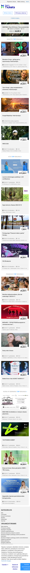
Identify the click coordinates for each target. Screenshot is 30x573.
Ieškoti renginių (15, 18)
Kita (2, 512)
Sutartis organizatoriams (7, 531)
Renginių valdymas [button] (21, 13)
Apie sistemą (4, 526)
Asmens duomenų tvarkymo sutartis (10, 533)
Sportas (3, 521)
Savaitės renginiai (15, 39)
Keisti (27, 1)
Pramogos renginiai (15, 274)
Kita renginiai (15, 156)
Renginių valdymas (6, 542)
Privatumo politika (5, 528)
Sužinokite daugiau (6, 561)
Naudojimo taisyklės (6, 529)
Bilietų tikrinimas (5, 541)
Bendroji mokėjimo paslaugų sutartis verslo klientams (14, 537)
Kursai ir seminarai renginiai (15, 391)
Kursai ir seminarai (5, 516)
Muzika (3, 517)
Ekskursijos (4, 519)
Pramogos (3, 514)
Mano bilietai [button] (8, 13)
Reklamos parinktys (6, 539)
